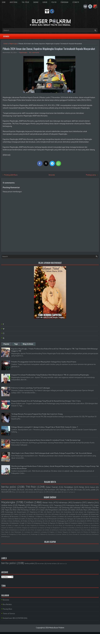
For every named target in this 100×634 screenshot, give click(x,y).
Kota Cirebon (8, 521)
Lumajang (43, 532)
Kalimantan (5, 523)
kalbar (73, 510)
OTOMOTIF (76, 2)
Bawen (86, 528)
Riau (97, 507)
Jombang (54, 530)
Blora (87, 519)
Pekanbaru (95, 510)
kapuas (42, 528)
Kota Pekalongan (16, 532)
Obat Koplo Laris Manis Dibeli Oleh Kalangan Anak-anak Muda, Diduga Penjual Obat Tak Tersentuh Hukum (51, 453)
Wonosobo (54, 507)
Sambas (86, 525)
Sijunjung (51, 534)
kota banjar (79, 512)
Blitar (15, 510)
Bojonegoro (40, 514)
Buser (22, 490)
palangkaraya (5, 514)
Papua (32, 521)
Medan (25, 521)
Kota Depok (4, 532)
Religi (81, 487)
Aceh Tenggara (83, 514)
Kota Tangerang (31, 525)
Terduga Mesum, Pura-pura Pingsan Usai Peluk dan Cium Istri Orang (37, 414)
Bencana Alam (56, 492)
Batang (79, 528)
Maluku (17, 521)
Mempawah (53, 519)
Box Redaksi (7, 604)
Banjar (86, 505)
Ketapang (37, 523)
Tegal (7, 510)
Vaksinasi (62, 563)
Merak (45, 523)
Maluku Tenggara (63, 532)
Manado (21, 505)
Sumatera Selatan (76, 523)
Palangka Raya (63, 523)
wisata (79, 490)
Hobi (65, 492)
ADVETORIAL (13, 2)
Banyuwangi (89, 523)
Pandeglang (12, 534)
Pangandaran (53, 510)
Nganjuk (52, 523)
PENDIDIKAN (64, 2)
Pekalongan (95, 514)
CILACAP (71, 521)
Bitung (34, 505)
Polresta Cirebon (51, 516)
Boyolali (45, 505)
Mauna (50, 525)
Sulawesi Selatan (61, 534)
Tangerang (58, 505)
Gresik (22, 525)
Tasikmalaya (33, 528)
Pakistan (4, 534)
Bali (42, 512)
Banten (49, 512)
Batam (16, 519)
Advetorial (31, 492)
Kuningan (42, 507)
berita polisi (8, 487)
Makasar (32, 516)
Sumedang (67, 512)
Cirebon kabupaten (73, 516)
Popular (6, 344)
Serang (39, 521)
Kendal (23, 516)
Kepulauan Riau (79, 530)
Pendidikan (68, 487)
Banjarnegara (21, 512)
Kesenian (22, 492)
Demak (64, 510)
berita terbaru (52, 563)
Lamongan (27, 532)
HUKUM (45, 2)
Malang (39, 516)
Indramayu (62, 502)
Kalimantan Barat (72, 505)
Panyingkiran (69, 525)
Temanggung (61, 521)
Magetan (52, 532)
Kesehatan (51, 490)
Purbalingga (9, 512)
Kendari (85, 516)
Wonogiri (9, 507)
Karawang (95, 519)
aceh (63, 514)
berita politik (90, 490)
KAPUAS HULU (91, 521)
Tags (16, 344)
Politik (13, 490)
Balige (48, 528)
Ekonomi (40, 490)
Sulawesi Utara (6, 519)
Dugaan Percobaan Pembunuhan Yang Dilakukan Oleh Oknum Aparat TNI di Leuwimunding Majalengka (50, 375)
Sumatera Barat (85, 534)
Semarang (65, 507)
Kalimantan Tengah (18, 523)
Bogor (31, 514)
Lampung (43, 519)
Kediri (29, 523)
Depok (16, 525)
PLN (71, 490)
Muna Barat (58, 525)
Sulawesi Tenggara (21, 528)
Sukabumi (79, 519)
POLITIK (53, 2)
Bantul (65, 528)
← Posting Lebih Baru (10, 175)
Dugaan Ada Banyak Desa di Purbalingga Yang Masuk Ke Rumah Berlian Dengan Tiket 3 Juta (46, 401)
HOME (3, 2)
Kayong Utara (32, 519)
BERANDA (6, 36)
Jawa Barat (80, 521)
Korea (95, 530)
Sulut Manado (73, 534)
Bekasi (62, 516)
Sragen (96, 505)
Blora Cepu (4, 530)
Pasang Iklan (7, 609)
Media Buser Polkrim (56, 628)
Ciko (49, 514)
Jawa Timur (31, 530)
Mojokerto (93, 532)
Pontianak (31, 507)
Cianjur (41, 510)
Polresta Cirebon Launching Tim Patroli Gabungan (30, 388)
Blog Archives (28, 344)
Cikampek (22, 530)
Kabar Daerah (52, 487)
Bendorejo (94, 528)
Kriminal (4, 490)
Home (6, 44)
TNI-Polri (31, 487)
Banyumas (15, 516)
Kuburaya (88, 507)
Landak (35, 532)
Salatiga (78, 525)
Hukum (92, 487)
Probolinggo (34, 534)
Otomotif (4, 492)
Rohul (58, 512)
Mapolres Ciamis (76, 532)
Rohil (33, 510)
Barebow (72, 528)
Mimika (85, 532)
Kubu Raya (83, 510)
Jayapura (39, 530)
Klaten (89, 530)
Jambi (23, 519)
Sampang (94, 525)
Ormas (30, 490)
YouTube (70, 492)
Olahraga (62, 490)
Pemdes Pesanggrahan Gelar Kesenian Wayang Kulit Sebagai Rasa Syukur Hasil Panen (43, 362)
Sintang (93, 516)
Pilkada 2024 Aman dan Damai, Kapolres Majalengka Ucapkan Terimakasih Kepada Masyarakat (49, 48)
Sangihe (3, 528)
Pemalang (24, 510)
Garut (23, 514)
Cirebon (28, 502)
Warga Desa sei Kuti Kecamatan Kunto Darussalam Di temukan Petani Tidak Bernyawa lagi (45, 440)
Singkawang (91, 512)
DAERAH (35, 2)
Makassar (42, 525)
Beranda (52, 175)
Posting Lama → (92, 175)
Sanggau (70, 519)
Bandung (20, 507)
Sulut (52, 521)
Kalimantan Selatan (65, 530)
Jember (47, 530)
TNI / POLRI (25, 2)
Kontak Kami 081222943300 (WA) (15, 618)
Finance (40, 492)
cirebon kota (6, 505)
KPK (47, 492)
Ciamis (16, 514)
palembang (4, 536)
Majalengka (13, 44)
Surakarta (77, 502)
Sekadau (11, 528)
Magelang (33, 512)
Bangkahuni (56, 528)
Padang (61, 519)
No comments (34, 52)
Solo (46, 521)
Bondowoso (13, 530)
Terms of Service (9, 613)
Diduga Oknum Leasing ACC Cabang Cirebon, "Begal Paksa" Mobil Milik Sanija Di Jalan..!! (44, 427)
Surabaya (72, 514)
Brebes (10, 525)
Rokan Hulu (47, 502)
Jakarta (90, 502)
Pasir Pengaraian (23, 534)
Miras (13, 492)
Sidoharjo (43, 534)
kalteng (6, 516)
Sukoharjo (77, 507)
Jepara (56, 514)
